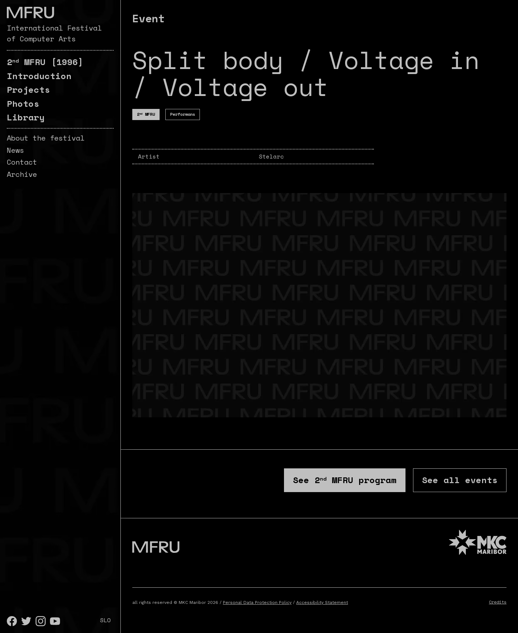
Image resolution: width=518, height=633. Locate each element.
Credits (497, 602)
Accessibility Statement (322, 602)
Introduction (39, 75)
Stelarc (271, 156)
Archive (22, 174)
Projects (28, 89)
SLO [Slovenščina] (105, 620)
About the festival (45, 138)
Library (26, 117)
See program (344, 479)
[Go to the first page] (30, 12)
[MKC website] (477, 543)
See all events (460, 479)
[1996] (45, 61)
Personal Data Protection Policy (257, 602)
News (15, 150)
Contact (22, 162)
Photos (23, 103)
